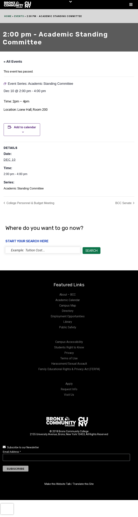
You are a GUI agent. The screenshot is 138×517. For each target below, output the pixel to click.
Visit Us (69, 394)
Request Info (69, 389)
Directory (67, 311)
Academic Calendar (67, 300)
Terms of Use (69, 358)
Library (67, 322)
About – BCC (67, 294)
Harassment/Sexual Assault (69, 363)
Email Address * (12, 451)
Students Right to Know (69, 347)
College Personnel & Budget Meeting (30, 203)
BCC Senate (123, 203)
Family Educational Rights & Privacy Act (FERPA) (69, 369)
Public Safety (67, 327)
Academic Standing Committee (24, 188)
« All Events (13, 61)
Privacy (69, 353)
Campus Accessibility (69, 342)
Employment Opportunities (68, 316)
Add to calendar (25, 127)
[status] (42, 250)
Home (7, 16)
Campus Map (67, 305)
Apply (69, 383)
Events (19, 16)
